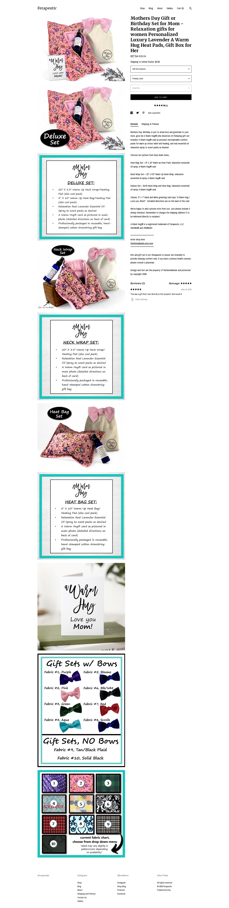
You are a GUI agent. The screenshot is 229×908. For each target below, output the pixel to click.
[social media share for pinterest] (143, 113)
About (160, 8)
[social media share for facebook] (131, 113)
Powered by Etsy (164, 890)
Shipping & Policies (150, 124)
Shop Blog (121, 886)
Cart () (180, 8)
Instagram (121, 882)
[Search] (190, 8)
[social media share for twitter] (137, 113)
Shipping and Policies (86, 893)
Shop (142, 8)
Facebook (121, 893)
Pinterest (121, 890)
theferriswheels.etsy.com (141, 243)
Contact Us (82, 897)
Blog (151, 8)
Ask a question (154, 113)
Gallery (170, 8)
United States (147, 61)
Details (134, 124)
